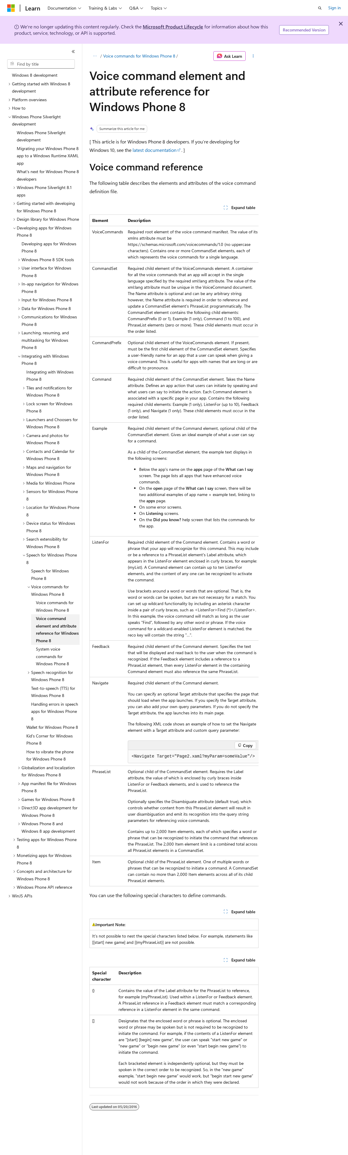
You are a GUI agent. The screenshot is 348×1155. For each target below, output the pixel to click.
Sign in (334, 7)
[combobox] (41, 64)
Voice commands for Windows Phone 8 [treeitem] (55, 606)
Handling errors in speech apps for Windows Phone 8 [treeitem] (54, 711)
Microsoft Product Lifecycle (173, 26)
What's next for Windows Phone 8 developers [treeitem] (48, 175)
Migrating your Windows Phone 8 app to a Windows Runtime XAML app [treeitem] (48, 156)
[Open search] (320, 8)
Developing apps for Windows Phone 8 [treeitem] (49, 247)
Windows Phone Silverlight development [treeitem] (41, 136)
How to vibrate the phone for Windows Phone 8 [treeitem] (50, 755)
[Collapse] (73, 51)
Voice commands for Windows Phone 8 (139, 56)
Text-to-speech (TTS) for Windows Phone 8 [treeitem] (53, 692)
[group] (174, 550)
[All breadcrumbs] (94, 56)
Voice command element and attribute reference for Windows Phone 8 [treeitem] (57, 629)
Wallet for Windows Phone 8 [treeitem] (52, 727)
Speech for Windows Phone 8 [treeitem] (50, 574)
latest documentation (155, 150)
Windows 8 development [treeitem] (34, 75)
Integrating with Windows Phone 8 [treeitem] (50, 375)
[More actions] (253, 56)
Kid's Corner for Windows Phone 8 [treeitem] (49, 739)
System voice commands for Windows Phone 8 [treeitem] (52, 656)
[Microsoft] (11, 8)
